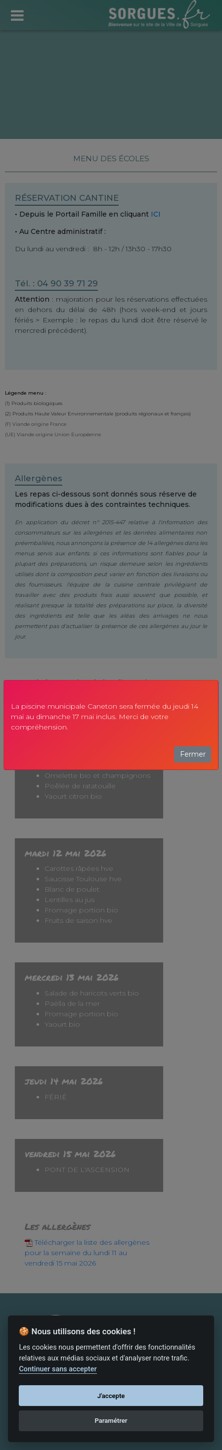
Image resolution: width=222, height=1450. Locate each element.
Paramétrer (110, 1420)
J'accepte (111, 1396)
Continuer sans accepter (57, 1369)
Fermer (193, 754)
